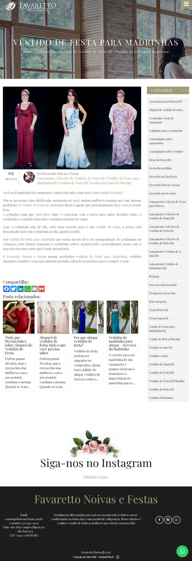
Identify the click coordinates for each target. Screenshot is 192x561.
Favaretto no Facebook (163, 176)
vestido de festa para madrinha (32, 239)
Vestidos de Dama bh (161, 364)
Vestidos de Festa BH (73, 183)
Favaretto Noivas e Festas (26, 256)
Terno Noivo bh (158, 310)
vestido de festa (111, 193)
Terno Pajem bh (158, 318)
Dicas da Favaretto (160, 160)
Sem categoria (157, 301)
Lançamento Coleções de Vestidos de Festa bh (74, 52)
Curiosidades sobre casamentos (161, 141)
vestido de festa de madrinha (43, 205)
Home (28, 52)
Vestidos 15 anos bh (160, 347)
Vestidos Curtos (158, 356)
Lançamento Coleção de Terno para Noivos (167, 204)
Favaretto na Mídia (160, 168)
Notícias (154, 276)
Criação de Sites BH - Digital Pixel (93, 556)
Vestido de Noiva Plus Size (164, 339)
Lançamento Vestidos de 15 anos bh (165, 254)
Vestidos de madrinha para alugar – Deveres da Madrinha (122, 343)
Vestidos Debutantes (161, 398)
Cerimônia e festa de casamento (161, 120)
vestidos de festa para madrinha (101, 256)
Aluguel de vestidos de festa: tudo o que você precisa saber (53, 345)
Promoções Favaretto (162, 293)
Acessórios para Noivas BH (165, 101)
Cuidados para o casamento (166, 131)
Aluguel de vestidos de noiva (166, 110)
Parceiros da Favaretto (163, 285)
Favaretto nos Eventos (162, 193)
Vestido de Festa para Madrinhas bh (162, 329)
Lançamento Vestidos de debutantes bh (163, 266)
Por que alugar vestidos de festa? (86, 341)
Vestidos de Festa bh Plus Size (111, 183)
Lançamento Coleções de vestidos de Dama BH (164, 216)
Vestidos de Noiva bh (161, 389)
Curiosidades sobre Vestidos (166, 151)
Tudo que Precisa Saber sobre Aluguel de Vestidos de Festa (18, 345)
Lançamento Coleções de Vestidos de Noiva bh (164, 241)
